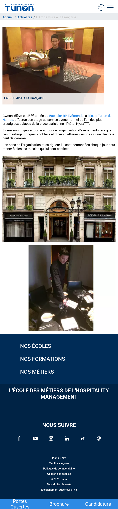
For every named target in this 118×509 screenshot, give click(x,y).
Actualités (24, 17)
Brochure (59, 504)
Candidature (98, 504)
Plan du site (59, 458)
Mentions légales (59, 463)
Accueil (8, 17)
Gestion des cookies (59, 473)
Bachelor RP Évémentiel (66, 116)
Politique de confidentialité (59, 468)
